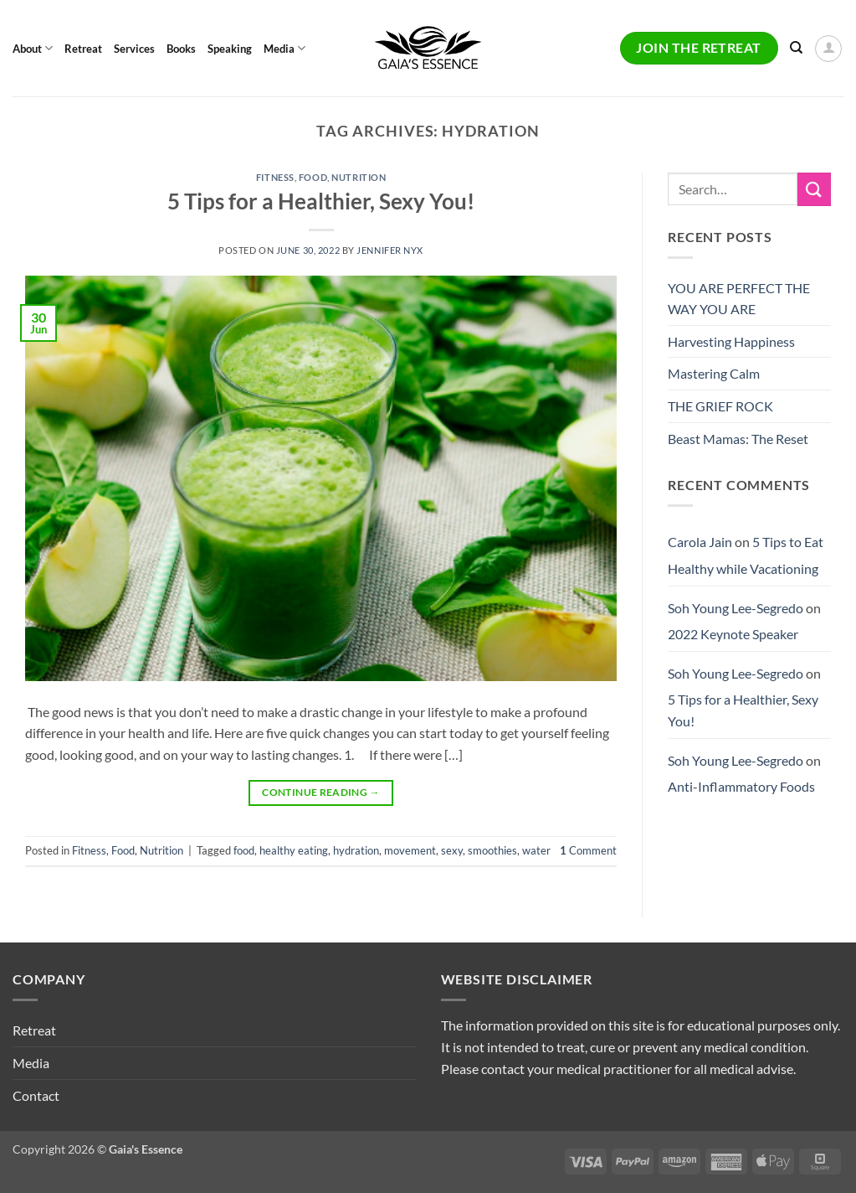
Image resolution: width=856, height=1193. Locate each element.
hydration (356, 850)
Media (284, 48)
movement (410, 850)
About (33, 48)
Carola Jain (700, 542)
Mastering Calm (714, 373)
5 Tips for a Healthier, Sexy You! (320, 201)
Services (134, 48)
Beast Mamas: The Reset (738, 439)
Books (181, 48)
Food (313, 177)
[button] (828, 48)
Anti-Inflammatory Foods (741, 786)
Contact (36, 1095)
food (243, 850)
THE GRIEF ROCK (720, 406)
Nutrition (358, 177)
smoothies (492, 850)
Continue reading (321, 792)
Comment (588, 850)
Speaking (230, 48)
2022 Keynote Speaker (733, 634)
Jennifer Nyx (389, 250)
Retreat (83, 48)
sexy (452, 850)
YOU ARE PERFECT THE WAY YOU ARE (739, 299)
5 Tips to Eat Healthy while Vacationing (745, 555)
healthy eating (293, 850)
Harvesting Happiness (731, 341)
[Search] (796, 48)
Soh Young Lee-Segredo (735, 608)
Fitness (275, 177)
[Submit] (814, 189)
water (536, 850)
